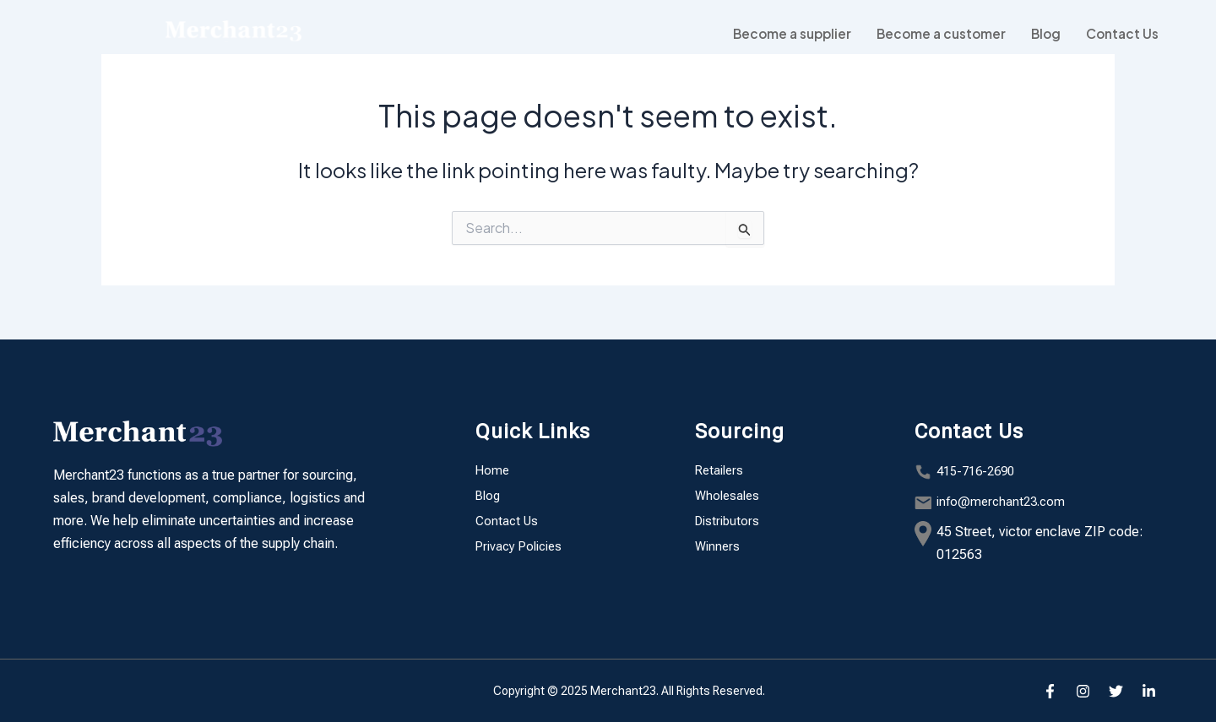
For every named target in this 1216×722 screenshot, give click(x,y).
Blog (1040, 33)
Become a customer (933, 33)
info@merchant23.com (1004, 501)
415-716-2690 (979, 471)
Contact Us (1120, 33)
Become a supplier (778, 33)
